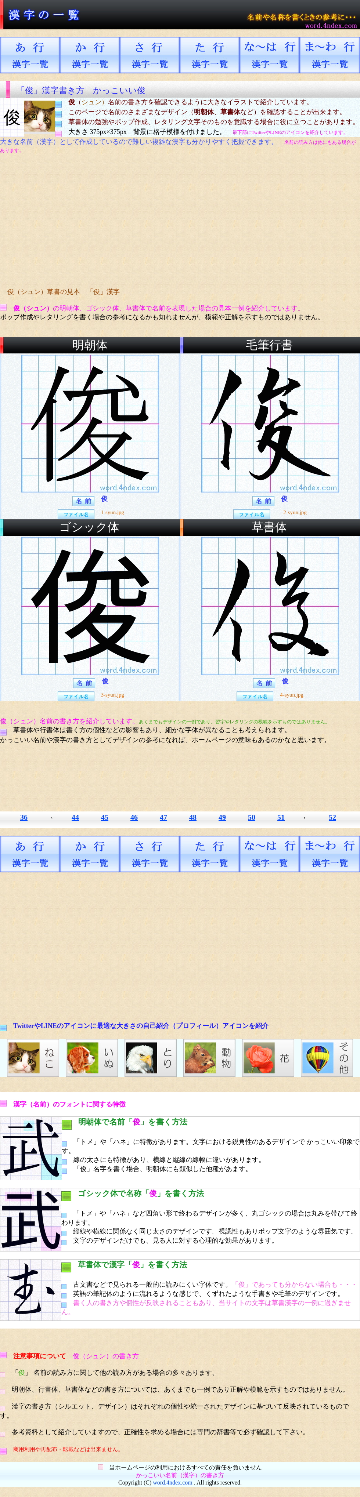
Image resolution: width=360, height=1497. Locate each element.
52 (332, 817)
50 (251, 817)
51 (281, 817)
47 (163, 817)
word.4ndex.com (172, 1482)
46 (134, 817)
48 (193, 817)
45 (104, 817)
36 (24, 817)
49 (222, 817)
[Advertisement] (138, 220)
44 (75, 817)
